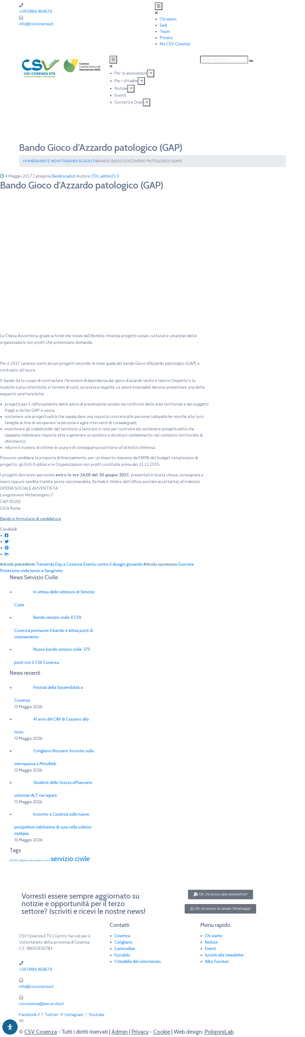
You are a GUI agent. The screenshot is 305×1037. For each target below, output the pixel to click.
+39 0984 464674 (35, 11)
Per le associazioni (130, 73)
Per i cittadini (126, 81)
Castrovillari (124, 948)
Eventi (120, 95)
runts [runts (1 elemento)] (47, 860)
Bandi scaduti (81, 161)
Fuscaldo (122, 955)
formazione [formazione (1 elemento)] (36, 860)
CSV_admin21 (103, 176)
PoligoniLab (219, 1031)
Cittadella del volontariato (137, 961)
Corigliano (123, 942)
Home (28, 161)
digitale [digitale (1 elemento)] (24, 860)
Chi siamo (168, 19)
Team (165, 31)
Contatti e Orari (128, 102)
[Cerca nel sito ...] (224, 59)
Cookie (161, 1031)
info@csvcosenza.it (36, 24)
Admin (120, 1031)
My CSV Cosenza (175, 44)
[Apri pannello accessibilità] (10, 1027)
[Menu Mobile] (158, 6)
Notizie (120, 88)
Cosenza (122, 935)
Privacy (166, 38)
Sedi (163, 25)
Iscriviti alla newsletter (224, 955)
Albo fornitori (217, 961)
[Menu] (150, 73)
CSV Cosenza (40, 1031)
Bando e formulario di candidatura (30, 519)
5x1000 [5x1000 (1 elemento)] (14, 860)
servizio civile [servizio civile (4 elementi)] (70, 858)
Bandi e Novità (50, 161)
